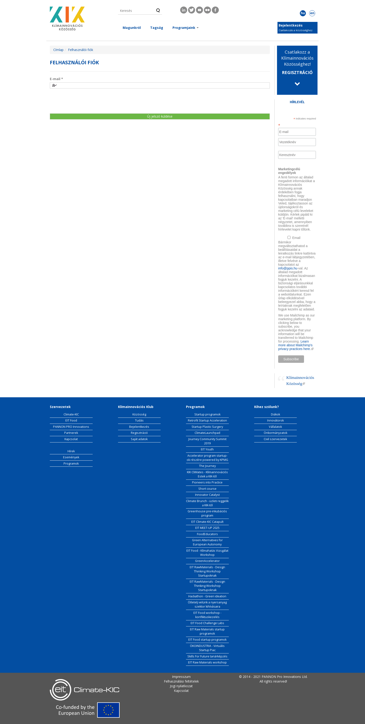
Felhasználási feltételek (181, 681)
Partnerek (71, 433)
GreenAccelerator (207, 561)
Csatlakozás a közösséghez (295, 30)
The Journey (207, 466)
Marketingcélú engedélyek (289, 171)
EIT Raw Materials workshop (207, 662)
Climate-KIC (71, 414)
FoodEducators (207, 534)
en (312, 13)
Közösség (139, 414)
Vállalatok (275, 427)
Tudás (139, 420)
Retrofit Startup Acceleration (207, 420)
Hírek (71, 451)
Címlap (58, 50)
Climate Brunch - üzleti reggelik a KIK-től (207, 503)
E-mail (56, 79)
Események (71, 457)
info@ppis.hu (287, 268)
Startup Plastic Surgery (207, 427)
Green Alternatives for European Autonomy (207, 542)
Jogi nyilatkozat (181, 686)
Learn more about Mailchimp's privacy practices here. (296, 345)
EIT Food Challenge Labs (207, 623)
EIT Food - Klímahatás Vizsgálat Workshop (207, 553)
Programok (71, 464)
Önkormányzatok (275, 433)
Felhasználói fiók (80, 50)
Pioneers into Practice (207, 482)
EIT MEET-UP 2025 (207, 528)
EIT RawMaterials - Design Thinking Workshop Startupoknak (207, 571)
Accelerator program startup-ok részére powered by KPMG (207, 458)
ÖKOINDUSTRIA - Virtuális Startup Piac (207, 648)
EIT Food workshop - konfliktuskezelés (207, 615)
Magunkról (132, 27)
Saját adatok (139, 439)
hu (303, 13)
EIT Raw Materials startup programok (207, 631)
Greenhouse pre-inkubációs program (207, 513)
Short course (207, 489)
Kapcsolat (71, 439)
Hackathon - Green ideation (207, 596)
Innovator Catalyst (207, 495)
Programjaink (185, 27)
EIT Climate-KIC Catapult (207, 522)
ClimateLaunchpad (207, 433)
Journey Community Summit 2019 (207, 441)
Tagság (156, 27)
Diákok (275, 414)
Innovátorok (275, 420)
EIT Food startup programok (207, 640)
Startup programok (207, 414)
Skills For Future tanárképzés (207, 656)
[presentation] (85, 101)
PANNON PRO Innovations (71, 427)
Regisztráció (139, 433)
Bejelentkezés (291, 25)
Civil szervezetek (275, 439)
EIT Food (71, 420)
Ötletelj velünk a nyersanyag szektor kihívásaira (207, 604)
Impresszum (181, 676)
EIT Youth (207, 449)
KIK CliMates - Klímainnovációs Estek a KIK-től (207, 474)
